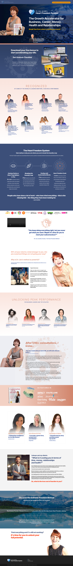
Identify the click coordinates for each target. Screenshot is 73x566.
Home (28, 559)
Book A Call (33, 33)
